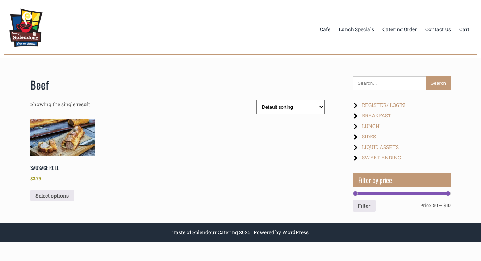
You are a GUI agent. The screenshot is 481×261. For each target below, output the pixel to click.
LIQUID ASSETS (380, 147)
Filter (364, 206)
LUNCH (371, 126)
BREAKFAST (377, 115)
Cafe (325, 29)
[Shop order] (290, 107)
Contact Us (438, 29)
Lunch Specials (356, 29)
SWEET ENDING (381, 157)
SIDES (369, 136)
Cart (464, 29)
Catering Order (399, 29)
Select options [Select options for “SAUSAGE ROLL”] (52, 195)
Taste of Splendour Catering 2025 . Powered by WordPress (240, 232)
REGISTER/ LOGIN (383, 105)
